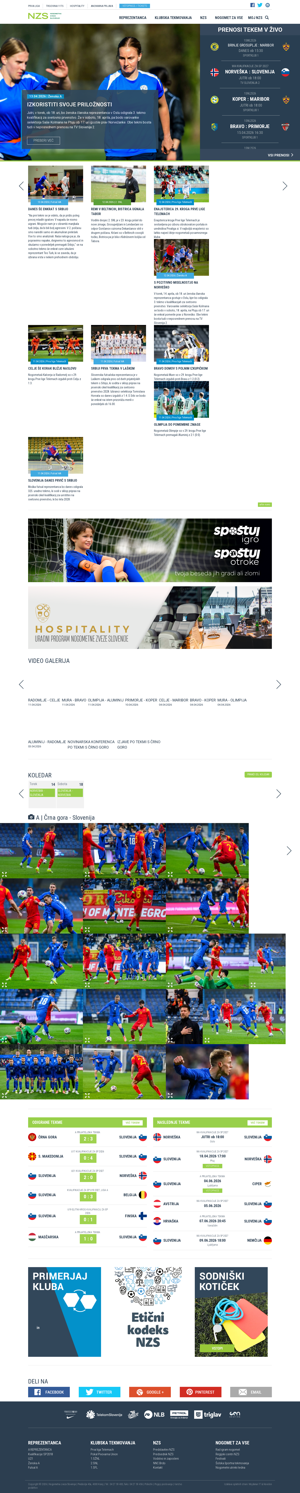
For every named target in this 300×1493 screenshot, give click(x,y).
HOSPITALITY (77, 6)
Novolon (268, 1484)
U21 (30, 1458)
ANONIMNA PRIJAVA (102, 6)
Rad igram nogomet (228, 1449)
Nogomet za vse (229, 17)
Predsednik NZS (163, 1454)
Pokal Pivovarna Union (104, 1454)
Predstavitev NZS (164, 1449)
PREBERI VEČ (44, 140)
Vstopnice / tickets (134, 5)
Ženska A (34, 1463)
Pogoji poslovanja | (164, 1484)
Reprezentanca (132, 17)
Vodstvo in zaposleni (166, 1458)
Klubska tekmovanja (173, 17)
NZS (203, 17)
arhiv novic (264, 504)
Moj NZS (255, 17)
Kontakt (157, 1467)
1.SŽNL (95, 1458)
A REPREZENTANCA (40, 1449)
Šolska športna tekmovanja (232, 1463)
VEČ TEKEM (133, 1122)
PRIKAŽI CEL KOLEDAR (258, 774)
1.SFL (94, 1467)
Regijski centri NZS (227, 1454)
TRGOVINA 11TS (55, 6)
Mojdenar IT (255, 1484)
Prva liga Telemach (102, 1449)
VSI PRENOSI (281, 155)
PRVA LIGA (34, 6)
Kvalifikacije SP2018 (40, 1454)
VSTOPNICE (212, 1165)
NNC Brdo (159, 1463)
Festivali (221, 1458)
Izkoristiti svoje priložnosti (69, 104)
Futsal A (33, 1467)
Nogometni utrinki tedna (230, 1467)
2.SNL (94, 1463)
